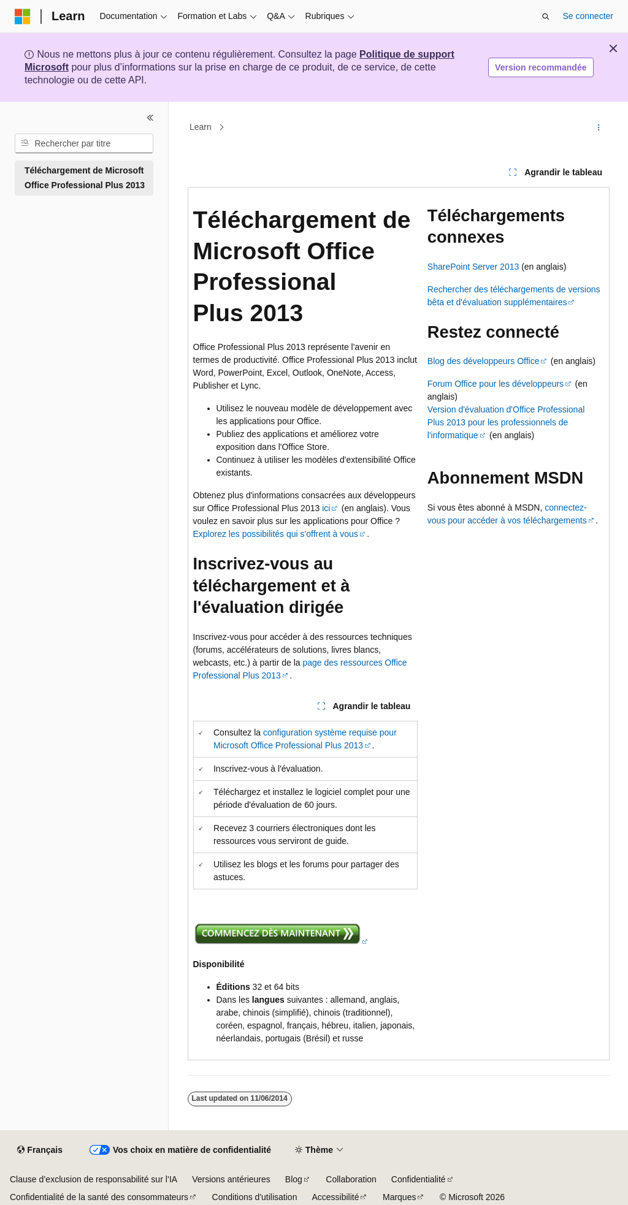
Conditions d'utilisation (254, 1197)
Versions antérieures (231, 1179)
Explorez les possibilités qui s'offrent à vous (275, 534)
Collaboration (351, 1179)
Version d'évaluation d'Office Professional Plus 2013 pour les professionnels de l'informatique (505, 422)
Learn (201, 127)
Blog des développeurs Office (483, 361)
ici (326, 508)
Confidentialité (418, 1179)
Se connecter (588, 16)
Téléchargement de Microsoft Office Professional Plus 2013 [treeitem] (85, 178)
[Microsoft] (23, 17)
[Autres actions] (598, 127)
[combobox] (84, 143)
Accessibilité (335, 1197)
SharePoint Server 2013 (473, 267)
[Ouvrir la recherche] (546, 17)
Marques (399, 1197)
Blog (293, 1179)
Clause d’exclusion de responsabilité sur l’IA (93, 1179)
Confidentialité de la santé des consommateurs (99, 1197)
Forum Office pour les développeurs (495, 384)
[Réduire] (150, 118)
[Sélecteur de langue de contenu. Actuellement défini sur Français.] (39, 1150)
